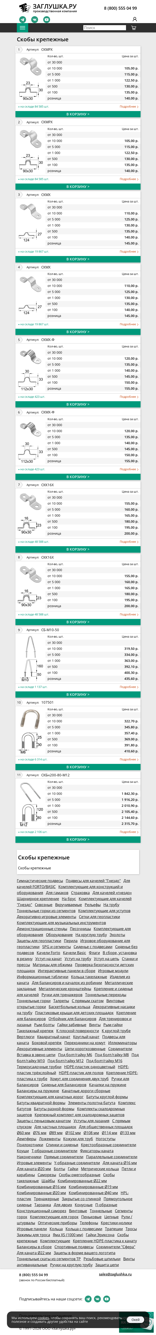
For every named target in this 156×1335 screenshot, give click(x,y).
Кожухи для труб (78, 1138)
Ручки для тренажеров (62, 994)
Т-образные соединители (54, 1150)
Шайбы (48, 1180)
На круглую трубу (91, 934)
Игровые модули (113, 970)
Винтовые (78, 1210)
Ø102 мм (73, 1132)
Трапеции (114, 1228)
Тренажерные (46, 1198)
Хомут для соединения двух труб (79, 1078)
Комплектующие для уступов (104, 910)
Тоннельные (101, 1210)
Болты (59, 1168)
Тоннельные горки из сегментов (46, 910)
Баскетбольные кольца (69, 1006)
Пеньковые (91, 1216)
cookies (43, 1318)
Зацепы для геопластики (39, 940)
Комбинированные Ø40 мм (93, 1192)
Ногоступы (105, 1138)
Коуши (23, 1150)
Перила (71, 940)
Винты (95, 1024)
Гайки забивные (71, 1024)
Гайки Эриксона (100, 1234)
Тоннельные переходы (105, 994)
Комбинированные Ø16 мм (41, 1186)
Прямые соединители (63, 1156)
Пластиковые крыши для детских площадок (74, 1012)
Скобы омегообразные (79, 1174)
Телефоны (89, 1222)
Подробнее (129, 106)
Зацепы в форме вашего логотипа (84, 1252)
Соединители (120, 1048)
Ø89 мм (56, 1132)
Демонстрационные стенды (42, 928)
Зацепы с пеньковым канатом (44, 1120)
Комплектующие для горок (54, 1216)
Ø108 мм (91, 1132)
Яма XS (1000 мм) (68, 1234)
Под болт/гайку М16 (104, 1060)
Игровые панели (32, 1228)
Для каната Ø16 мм (120, 1162)
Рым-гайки (113, 1024)
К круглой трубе (116, 1030)
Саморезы (47, 1174)
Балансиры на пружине (38, 1090)
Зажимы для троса (33, 1234)
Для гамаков (57, 892)
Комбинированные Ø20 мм (41, 1192)
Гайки (73, 1168)
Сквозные (43, 904)
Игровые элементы (34, 1162)
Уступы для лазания (91, 1120)
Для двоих (63, 1204)
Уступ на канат (48, 958)
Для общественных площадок (106, 1126)
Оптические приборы (57, 1222)
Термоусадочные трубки (39, 1066)
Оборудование (59, 934)
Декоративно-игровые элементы (46, 916)
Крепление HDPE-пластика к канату (105, 1240)
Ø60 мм (23, 1132)
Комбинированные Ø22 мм (82, 1180)
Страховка (80, 892)
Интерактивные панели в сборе (66, 970)
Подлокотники (30, 1144)
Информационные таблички (42, 976)
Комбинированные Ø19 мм (93, 1186)
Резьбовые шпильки (102, 1258)
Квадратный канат (53, 1036)
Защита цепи (107, 1264)
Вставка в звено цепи (36, 1054)
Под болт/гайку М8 (112, 1054)
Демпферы (26, 1138)
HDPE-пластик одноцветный (89, 1066)
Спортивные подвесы (73, 1246)
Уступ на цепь (106, 958)
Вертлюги (25, 1036)
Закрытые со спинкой (81, 1198)
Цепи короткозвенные (85, 1048)
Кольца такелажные (89, 976)
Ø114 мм (109, 1132)
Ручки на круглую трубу (71, 1264)
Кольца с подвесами (84, 1228)
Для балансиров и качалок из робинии (67, 982)
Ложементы (49, 1138)
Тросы (131, 1228)
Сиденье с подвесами (93, 946)
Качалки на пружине (107, 1084)
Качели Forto (48, 952)
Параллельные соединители (111, 1156)
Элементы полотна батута (91, 1102)
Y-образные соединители (77, 1162)
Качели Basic (74, 952)
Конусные (84, 1204)
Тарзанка (42, 1204)
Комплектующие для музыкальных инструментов (61, 922)
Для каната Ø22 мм (34, 1252)
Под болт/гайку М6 (75, 1054)
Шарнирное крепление (38, 898)
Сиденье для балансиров (63, 1084)
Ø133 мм (127, 1132)
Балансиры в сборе (34, 1246)
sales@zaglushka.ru (115, 1274)
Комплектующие (55, 1240)
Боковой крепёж (47, 1042)
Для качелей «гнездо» (112, 892)
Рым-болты (44, 1024)
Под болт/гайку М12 (66, 1060)
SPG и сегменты (56, 946)
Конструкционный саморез (41, 1210)
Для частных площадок (55, 1126)
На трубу (111, 904)
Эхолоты (117, 934)
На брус (69, 898)
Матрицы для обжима (52, 964)
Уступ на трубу (78, 958)
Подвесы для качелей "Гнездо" (93, 880)
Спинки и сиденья (62, 1144)
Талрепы (61, 1000)
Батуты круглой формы (107, 1096)
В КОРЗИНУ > (78, 114)
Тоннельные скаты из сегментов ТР (49, 1258)
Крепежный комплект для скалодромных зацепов (79, 1114)
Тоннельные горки (34, 1000)
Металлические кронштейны (65, 988)
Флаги (94, 952)
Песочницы (80, 928)
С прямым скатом (88, 1000)
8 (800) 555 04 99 (120, 8)
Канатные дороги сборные (86, 1090)
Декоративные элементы (39, 1048)
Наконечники (29, 1156)
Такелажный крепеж (35, 1030)
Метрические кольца (100, 1168)
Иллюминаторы (122, 1042)
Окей (136, 1319)
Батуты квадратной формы (41, 1102)
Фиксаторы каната (97, 1150)
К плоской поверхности (77, 1030)
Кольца (56, 1228)
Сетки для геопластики (99, 916)
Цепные (111, 1216)
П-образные (106, 1204)
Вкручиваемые (68, 904)
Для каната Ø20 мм (34, 1168)
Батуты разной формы (54, 1108)
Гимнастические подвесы (40, 880)
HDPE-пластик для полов (81, 1072)
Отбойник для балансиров (72, 1018)
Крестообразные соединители (108, 1144)
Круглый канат (86, 1036)
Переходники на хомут (84, 1042)
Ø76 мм (39, 1132)
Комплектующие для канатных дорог (50, 1096)
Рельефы (93, 904)
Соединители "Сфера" (115, 1246)
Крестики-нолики (116, 1222)
